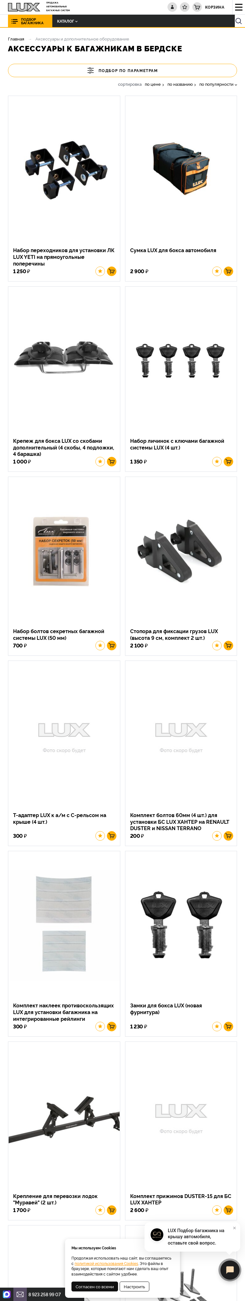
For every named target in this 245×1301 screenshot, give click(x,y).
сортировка (130, 84)
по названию (180, 84)
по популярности (216, 84)
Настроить (134, 1286)
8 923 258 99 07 (44, 1294)
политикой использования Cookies (106, 1263)
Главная (16, 38)
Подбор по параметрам (122, 70)
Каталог (61, 21)
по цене (153, 84)
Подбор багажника (32, 21)
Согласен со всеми (95, 1286)
